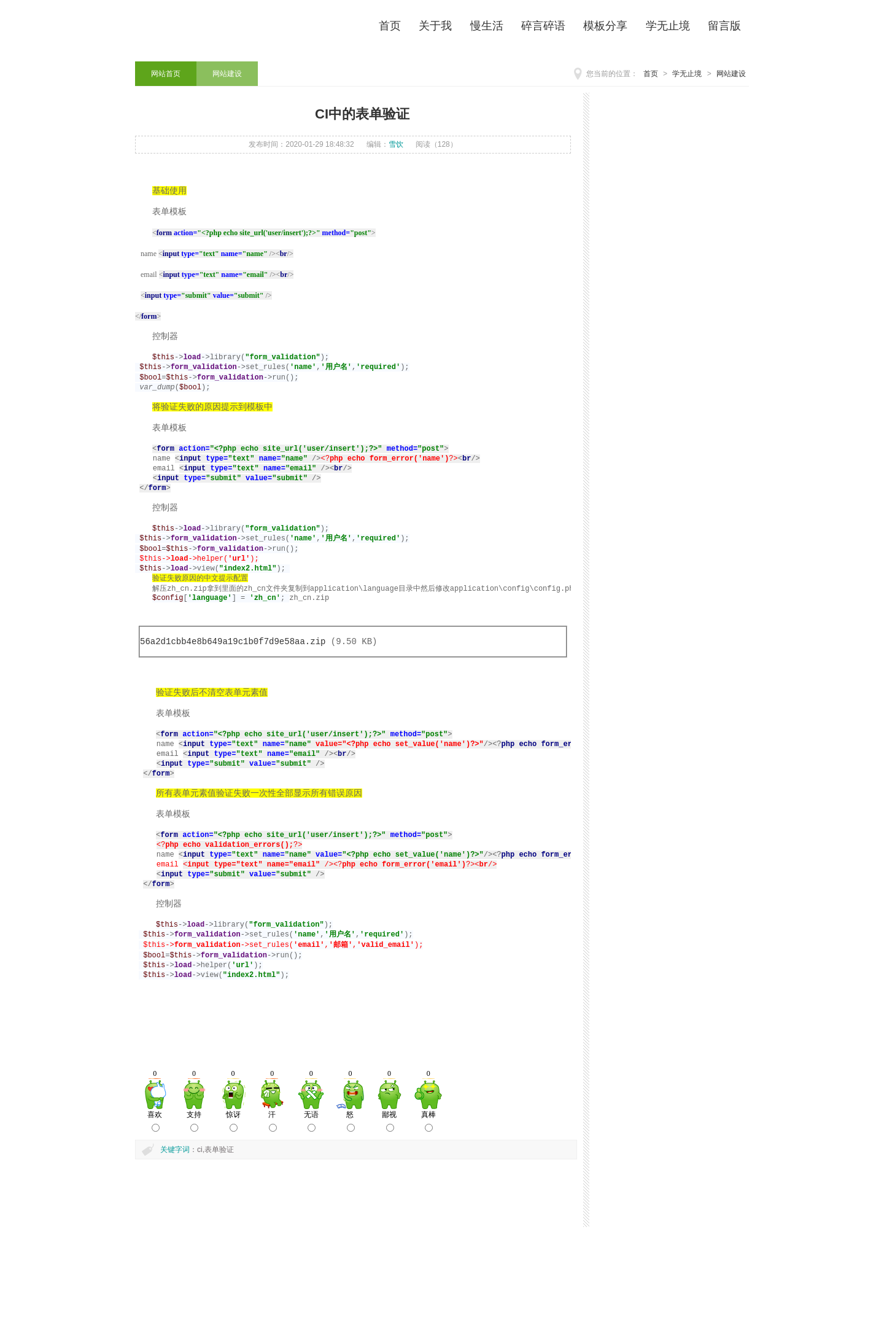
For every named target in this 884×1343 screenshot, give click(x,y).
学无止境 (687, 73)
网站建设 (731, 73)
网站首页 (165, 73)
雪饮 (396, 144)
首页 (650, 73)
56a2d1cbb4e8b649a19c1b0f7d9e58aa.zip (232, 677)
